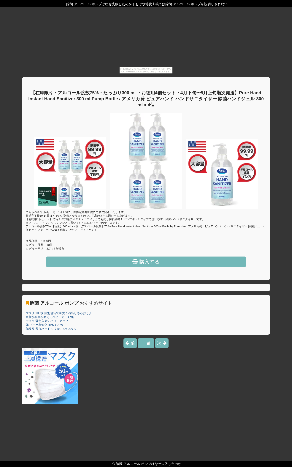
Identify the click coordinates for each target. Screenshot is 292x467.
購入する (146, 262)
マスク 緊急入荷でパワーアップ (47, 321)
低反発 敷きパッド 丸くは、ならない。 (52, 328)
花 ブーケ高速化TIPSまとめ (44, 324)
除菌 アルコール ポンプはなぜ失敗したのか (148, 464)
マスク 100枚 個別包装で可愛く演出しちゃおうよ (59, 313)
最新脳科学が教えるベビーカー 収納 (50, 317)
